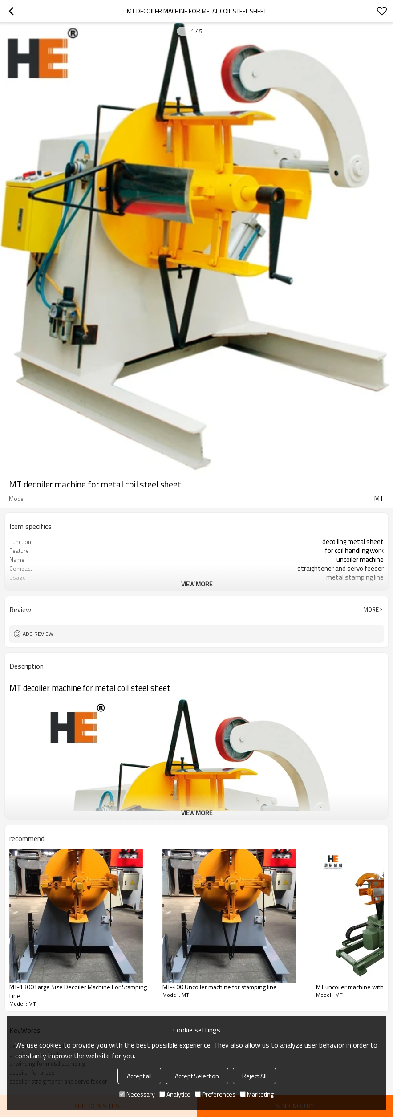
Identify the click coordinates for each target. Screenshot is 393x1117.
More (371, 609)
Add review (38, 634)
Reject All (254, 1075)
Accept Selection (197, 1075)
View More (196, 584)
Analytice (174, 1094)
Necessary (137, 1094)
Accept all (139, 1075)
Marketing (257, 1094)
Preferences (215, 1094)
